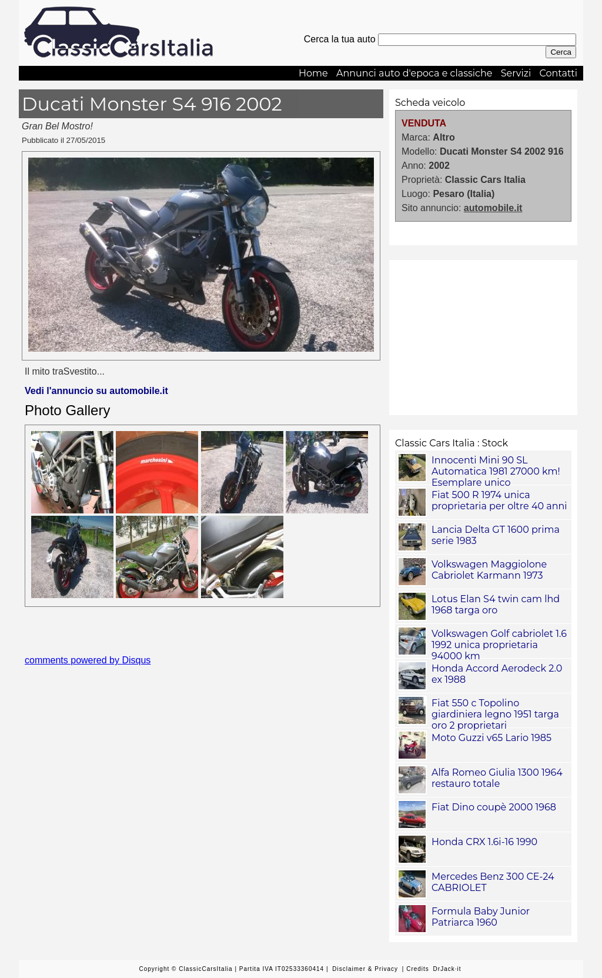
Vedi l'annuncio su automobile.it (96, 391)
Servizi (516, 73)
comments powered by (87, 660)
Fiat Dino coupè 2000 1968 (494, 807)
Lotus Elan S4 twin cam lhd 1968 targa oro (496, 604)
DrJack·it (447, 969)
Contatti (558, 73)
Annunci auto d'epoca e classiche (414, 73)
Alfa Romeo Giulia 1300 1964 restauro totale (497, 778)
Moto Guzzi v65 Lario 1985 (491, 737)
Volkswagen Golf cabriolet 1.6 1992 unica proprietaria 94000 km (499, 645)
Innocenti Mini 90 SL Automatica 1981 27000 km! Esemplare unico (496, 471)
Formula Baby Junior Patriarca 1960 (481, 917)
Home (313, 73)
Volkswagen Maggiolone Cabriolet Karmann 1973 (489, 570)
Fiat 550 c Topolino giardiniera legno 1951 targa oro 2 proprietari (495, 714)
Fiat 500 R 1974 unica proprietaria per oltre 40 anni (499, 500)
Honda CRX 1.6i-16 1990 (484, 841)
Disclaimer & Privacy (365, 969)
